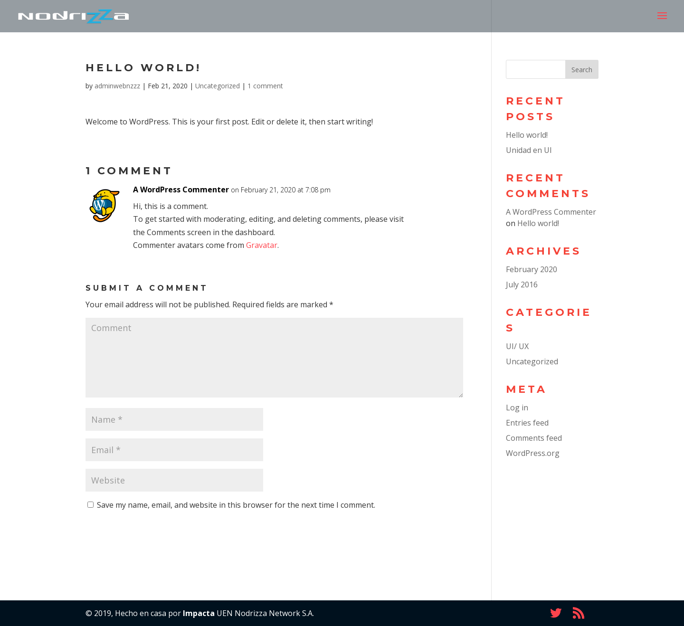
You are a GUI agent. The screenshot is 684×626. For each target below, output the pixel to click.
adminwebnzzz (117, 85)
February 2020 (531, 269)
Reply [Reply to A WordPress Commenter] (440, 198)
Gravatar (261, 245)
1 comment (265, 85)
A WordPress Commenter (181, 189)
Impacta (199, 613)
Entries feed (527, 422)
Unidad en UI (529, 150)
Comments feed (534, 438)
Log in (517, 407)
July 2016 (522, 284)
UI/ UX (517, 346)
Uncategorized (217, 85)
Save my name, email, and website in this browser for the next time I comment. (236, 505)
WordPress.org (533, 453)
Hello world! (527, 135)
